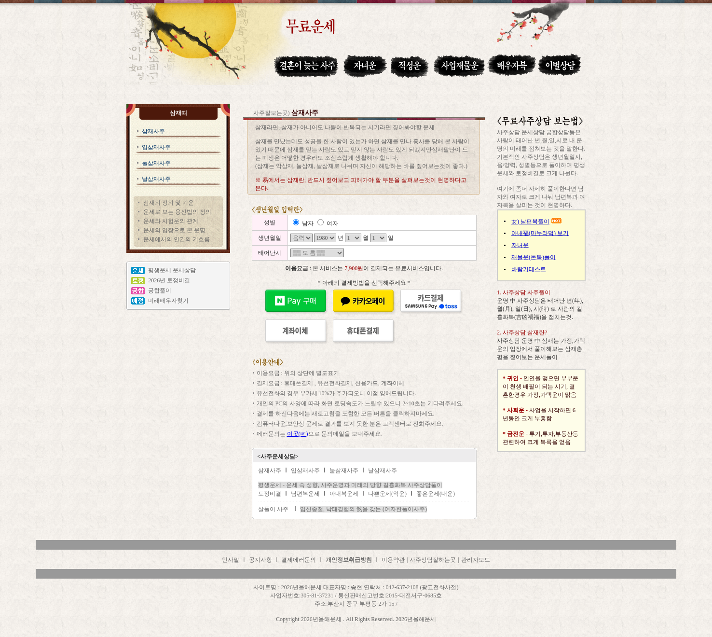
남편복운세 (305, 493)
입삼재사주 (156, 147)
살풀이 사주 (273, 509)
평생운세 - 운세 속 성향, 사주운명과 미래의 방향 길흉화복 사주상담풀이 (350, 485)
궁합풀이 (159, 290)
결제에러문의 (298, 559)
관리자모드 (475, 559)
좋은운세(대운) (435, 493)
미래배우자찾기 (168, 300)
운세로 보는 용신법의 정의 (177, 211)
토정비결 (269, 493)
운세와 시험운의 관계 (170, 221)
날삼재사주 (156, 179)
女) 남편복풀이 (530, 221)
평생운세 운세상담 (172, 270)
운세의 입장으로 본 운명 (174, 230)
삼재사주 (153, 131)
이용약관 (393, 559)
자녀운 (520, 245)
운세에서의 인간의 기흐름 (176, 239)
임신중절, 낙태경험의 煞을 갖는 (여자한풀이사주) (363, 509)
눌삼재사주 (156, 163)
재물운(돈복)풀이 (533, 257)
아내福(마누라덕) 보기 (540, 233)
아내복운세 (343, 493)
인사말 (230, 559)
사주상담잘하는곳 (433, 559)
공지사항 (261, 559)
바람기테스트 (528, 269)
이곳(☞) (297, 433)
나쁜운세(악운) (387, 493)
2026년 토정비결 (169, 280)
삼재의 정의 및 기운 (168, 202)
